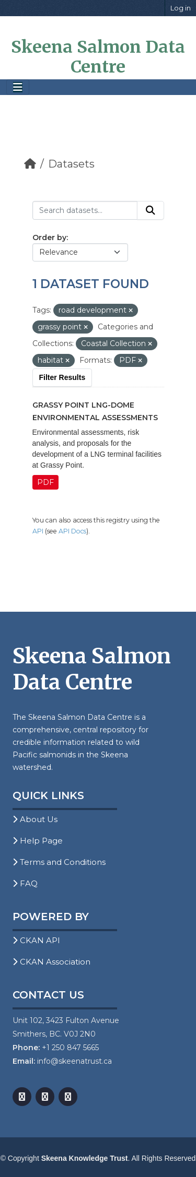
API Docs (72, 531)
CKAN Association (51, 962)
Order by (49, 237)
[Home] (30, 164)
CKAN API (36, 940)
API (37, 531)
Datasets (71, 164)
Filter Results (62, 377)
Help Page (38, 841)
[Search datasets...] (84, 210)
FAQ (25, 883)
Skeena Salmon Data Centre (98, 57)
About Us (35, 819)
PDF (45, 482)
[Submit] (150, 210)
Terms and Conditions (59, 862)
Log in (180, 8)
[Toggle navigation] (17, 87)
